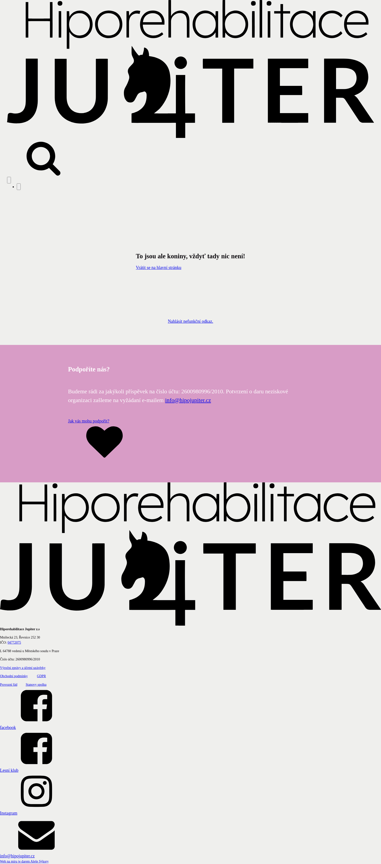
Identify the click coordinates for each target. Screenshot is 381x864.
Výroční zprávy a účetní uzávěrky (22, 668)
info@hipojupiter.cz (188, 400)
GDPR (41, 676)
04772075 (14, 642)
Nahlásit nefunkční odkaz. (190, 321)
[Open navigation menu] (9, 180)
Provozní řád (8, 684)
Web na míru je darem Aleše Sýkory (24, 861)
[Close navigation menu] (19, 186)
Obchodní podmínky (14, 676)
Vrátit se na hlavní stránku (158, 267)
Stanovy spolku (36, 684)
